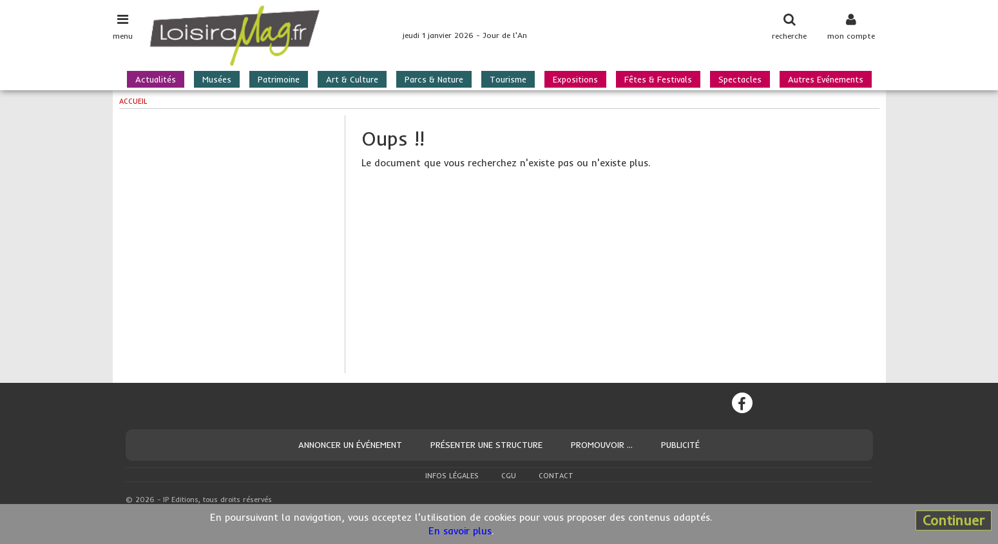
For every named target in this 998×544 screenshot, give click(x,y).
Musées (216, 79)
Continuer (953, 520)
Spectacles (740, 79)
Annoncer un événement (350, 445)
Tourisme (508, 79)
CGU (508, 475)
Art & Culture (352, 79)
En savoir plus (460, 531)
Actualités (155, 79)
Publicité (680, 445)
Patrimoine (279, 79)
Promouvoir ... (602, 445)
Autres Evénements (825, 79)
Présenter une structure (486, 445)
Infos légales (452, 475)
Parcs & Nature (434, 79)
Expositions (575, 79)
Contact (556, 475)
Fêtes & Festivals (658, 79)
